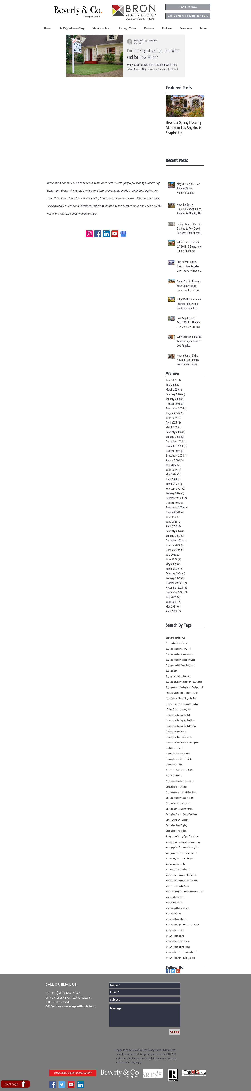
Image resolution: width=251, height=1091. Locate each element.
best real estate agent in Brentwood (181, 875)
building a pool (189, 958)
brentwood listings (173, 924)
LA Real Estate (172, 709)
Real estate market (174, 775)
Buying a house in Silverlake (178, 676)
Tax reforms (194, 836)
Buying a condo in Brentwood (178, 649)
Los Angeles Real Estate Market (179, 737)
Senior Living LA (173, 820)
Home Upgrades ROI (187, 698)
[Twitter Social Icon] (61, 1084)
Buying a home (172, 671)
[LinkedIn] (106, 233)
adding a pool (171, 842)
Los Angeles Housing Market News (180, 720)
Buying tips (197, 682)
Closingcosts (185, 687)
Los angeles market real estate (179, 759)
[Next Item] (198, 106)
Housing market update (188, 704)
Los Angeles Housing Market (178, 715)
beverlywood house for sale (177, 908)
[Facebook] (97, 233)
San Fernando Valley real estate (179, 781)
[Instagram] (89, 233)
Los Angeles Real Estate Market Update (182, 742)
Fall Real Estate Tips (174, 693)
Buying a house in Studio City (178, 682)
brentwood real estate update (178, 946)
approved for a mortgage (189, 842)
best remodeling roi (174, 891)
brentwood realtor (173, 952)
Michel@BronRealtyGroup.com (73, 997)
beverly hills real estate (194, 891)
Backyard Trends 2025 (175, 638)
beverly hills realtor (174, 902)
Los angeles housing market (177, 753)
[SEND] (174, 1032)
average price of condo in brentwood (181, 853)
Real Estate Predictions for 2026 (179, 770)
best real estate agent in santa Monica (182, 880)
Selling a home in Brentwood (178, 803)
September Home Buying (176, 825)
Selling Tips (190, 792)
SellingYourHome (190, 814)
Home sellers (171, 704)
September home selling (176, 831)
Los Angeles (185, 709)
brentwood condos (173, 913)
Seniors (185, 820)
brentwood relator (173, 958)
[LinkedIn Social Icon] (80, 1084)
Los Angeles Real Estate (176, 731)
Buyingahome (171, 687)
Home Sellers (171, 698)
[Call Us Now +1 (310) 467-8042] (187, 16)
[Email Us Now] (187, 7)
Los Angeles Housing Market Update (181, 726)
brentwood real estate (175, 930)
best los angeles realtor (175, 864)
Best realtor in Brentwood (176, 643)
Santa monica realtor (174, 792)
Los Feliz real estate (174, 748)
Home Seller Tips (192, 693)
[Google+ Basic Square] (178, 971)
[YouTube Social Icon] (71, 1084)
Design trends (198, 687)
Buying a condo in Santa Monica (179, 654)
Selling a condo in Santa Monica (179, 798)
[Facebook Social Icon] (52, 1084)
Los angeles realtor (174, 764)
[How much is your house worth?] (72, 1073)
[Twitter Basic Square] (173, 971)
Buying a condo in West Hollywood (180, 660)
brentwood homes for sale (177, 919)
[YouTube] (114, 233)
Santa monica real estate (176, 786)
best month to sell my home (177, 869)
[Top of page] (15, 1084)
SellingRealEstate (173, 814)
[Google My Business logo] (123, 233)
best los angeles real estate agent (180, 858)
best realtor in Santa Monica (177, 886)
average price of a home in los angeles (182, 847)
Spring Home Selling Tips (176, 836)
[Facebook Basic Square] (168, 971)
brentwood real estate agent (177, 941)
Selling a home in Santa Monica (179, 809)
